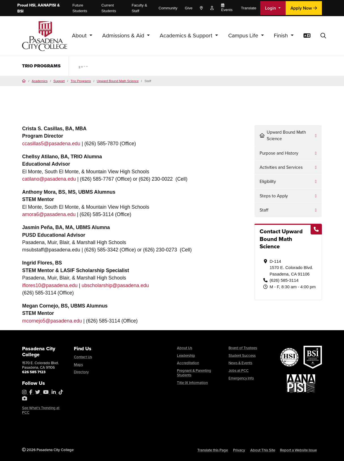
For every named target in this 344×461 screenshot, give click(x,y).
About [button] (80, 35)
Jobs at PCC (238, 370)
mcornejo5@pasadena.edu (52, 321)
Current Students (108, 8)
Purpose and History (279, 153)
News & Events (240, 363)
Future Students (79, 8)
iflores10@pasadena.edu (50, 285)
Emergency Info (241, 378)
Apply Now (303, 8)
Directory (81, 372)
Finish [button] (281, 35)
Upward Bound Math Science (118, 81)
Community (168, 8)
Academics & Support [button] (187, 35)
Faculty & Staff (139, 8)
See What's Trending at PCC (40, 410)
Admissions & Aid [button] (124, 35)
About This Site (262, 450)
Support (59, 81)
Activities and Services (281, 167)
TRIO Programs (42, 65)
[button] (323, 36)
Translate (248, 8)
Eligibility (268, 181)
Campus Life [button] (244, 35)
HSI (32, 5)
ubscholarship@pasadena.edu (115, 285)
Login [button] (271, 8)
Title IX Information (192, 382)
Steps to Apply (274, 196)
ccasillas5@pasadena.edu (51, 143)
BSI (20, 11)
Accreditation (188, 363)
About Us (184, 348)
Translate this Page (212, 450)
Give (189, 8)
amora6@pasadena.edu (49, 214)
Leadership (186, 355)
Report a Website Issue (298, 450)
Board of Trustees (242, 348)
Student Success (242, 355)
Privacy (239, 450)
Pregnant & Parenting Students (194, 373)
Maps (78, 364)
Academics (40, 81)
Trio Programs (80, 81)
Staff (264, 210)
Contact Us (83, 357)
